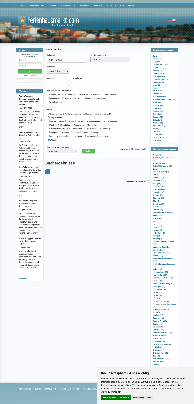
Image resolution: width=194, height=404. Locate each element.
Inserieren (52, 5)
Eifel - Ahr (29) (158, 198)
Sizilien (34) (157, 338)
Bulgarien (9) (158, 62)
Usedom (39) (158, 365)
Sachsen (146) (158, 318)
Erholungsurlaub (56, 95)
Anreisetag (51, 78)
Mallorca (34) (158, 256)
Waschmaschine (62, 136)
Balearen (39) (158, 169)
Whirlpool (53, 132)
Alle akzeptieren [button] (110, 397)
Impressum (80, 389)
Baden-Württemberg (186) (163, 166)
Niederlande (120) (159, 97)
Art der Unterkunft (98, 55)
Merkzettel (98, 5)
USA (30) (156, 132)
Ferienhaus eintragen (52, 389)
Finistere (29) (158, 210)
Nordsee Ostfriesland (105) (163, 284)
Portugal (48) (158, 105)
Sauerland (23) (158, 330)
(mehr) (21, 127)
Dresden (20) (158, 195)
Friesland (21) (158, 218)
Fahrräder (77, 136)
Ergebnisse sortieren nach (58, 147)
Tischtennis (78, 125)
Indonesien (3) (158, 82)
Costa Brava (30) (159, 189)
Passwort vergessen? (30, 75)
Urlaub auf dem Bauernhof (89, 95)
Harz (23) (156, 221)
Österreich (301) (159, 137)
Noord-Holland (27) (160, 275)
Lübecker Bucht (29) (160, 250)
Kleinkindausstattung (58, 129)
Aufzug (94, 132)
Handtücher (103, 136)
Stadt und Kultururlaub (94, 98)
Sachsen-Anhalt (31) (160, 321)
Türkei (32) (157, 129)
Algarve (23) (157, 155)
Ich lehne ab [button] (125, 397)
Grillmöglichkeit (92, 121)
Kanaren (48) (158, 230)
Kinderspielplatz (110, 121)
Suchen (88, 151)
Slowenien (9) (158, 114)
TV (50, 136)
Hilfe (122, 5)
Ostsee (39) (157, 295)
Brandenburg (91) (159, 181)
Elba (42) (156, 201)
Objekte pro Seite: (138, 181)
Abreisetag (77, 78)
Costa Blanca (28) (159, 186)
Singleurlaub (54, 98)
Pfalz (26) (156, 298)
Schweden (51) (158, 108)
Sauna (75, 132)
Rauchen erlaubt (103, 114)
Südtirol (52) (157, 347)
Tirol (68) (156, 356)
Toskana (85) (158, 362)
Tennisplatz (92, 125)
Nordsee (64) (158, 281)
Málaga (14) (157, 269)
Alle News (23, 279)
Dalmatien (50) (158, 192)
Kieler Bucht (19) (159, 233)
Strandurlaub (109, 95)
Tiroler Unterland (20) (161, 359)
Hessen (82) (157, 227)
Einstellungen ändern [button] (142, 397)
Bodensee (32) (158, 178)
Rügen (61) (157, 312)
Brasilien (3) (157, 59)
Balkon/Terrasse (56, 121)
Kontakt (131, 5)
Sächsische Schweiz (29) (162, 344)
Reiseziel (51, 55)
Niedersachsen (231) (161, 272)
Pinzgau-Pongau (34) (161, 301)
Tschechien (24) (159, 126)
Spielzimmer (90, 129)
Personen (51, 67)
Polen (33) (157, 103)
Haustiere (88, 114)
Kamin (84, 132)
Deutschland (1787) (160, 65)
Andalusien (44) (159, 163)
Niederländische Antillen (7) (163, 100)
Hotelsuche (111, 5)
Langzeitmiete (55, 117)
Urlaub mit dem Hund (72, 98)
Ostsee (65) (157, 292)
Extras (49, 109)
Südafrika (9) (158, 120)
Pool (51, 125)
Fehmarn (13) (158, 207)
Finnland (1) (157, 70)
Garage (69, 121)
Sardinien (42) (158, 327)
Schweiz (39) (158, 111)
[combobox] (66, 60)
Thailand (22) (158, 123)
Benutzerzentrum (37, 5)
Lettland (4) (157, 94)
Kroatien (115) (158, 91)
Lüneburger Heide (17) (161, 253)
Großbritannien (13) (160, 79)
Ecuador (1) (157, 140)
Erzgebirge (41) (158, 204)
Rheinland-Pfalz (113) (161, 309)
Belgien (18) (157, 56)
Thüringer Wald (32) (160, 353)
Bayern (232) (158, 175)
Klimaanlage (104, 129)
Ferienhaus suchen (68, 5)
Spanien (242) (158, 117)
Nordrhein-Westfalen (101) (163, 278)
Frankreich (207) (159, 73)
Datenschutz (92, 389)
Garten (79, 121)
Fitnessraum (75, 129)
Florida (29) (157, 216)
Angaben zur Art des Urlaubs (59, 90)
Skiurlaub (70, 95)
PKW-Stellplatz (63, 125)
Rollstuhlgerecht (73, 114)
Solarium (64, 132)
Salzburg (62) (158, 324)
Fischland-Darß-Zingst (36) (163, 213)
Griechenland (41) (159, 76)
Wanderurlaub (55, 102)
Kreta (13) (156, 236)
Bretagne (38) (158, 184)
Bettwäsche (90, 136)
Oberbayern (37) (159, 287)
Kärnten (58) (157, 239)
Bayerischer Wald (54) (161, 172)
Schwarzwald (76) (159, 336)
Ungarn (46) (157, 134)
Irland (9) (156, 85)
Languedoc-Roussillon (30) (163, 247)
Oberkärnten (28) (159, 290)
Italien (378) (157, 88)
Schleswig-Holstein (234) (162, 333)
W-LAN (52, 140)
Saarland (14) (158, 315)
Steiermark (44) (159, 341)
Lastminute (84, 5)
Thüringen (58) (158, 350)
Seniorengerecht (56, 114)
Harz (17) (156, 224)
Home (23, 5)
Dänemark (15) (158, 68)
